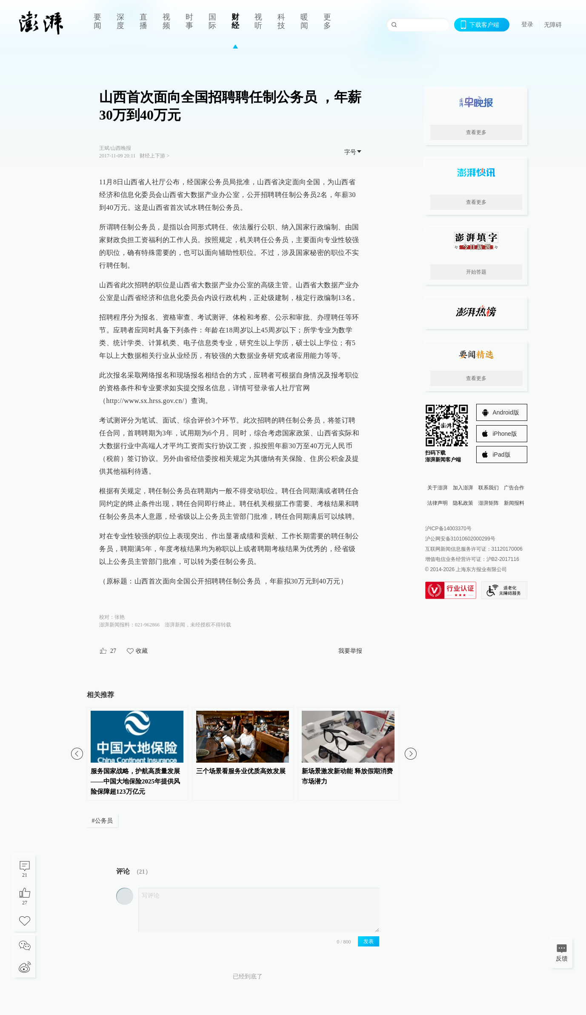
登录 (527, 24)
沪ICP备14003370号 (448, 529)
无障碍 (553, 24)
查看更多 (476, 132)
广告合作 (514, 488)
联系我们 (488, 488)
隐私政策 (463, 503)
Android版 (506, 412)
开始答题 (476, 272)
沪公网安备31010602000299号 (460, 539)
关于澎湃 (437, 488)
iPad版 (502, 454)
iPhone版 (505, 433)
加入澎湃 (463, 488)
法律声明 (437, 503)
